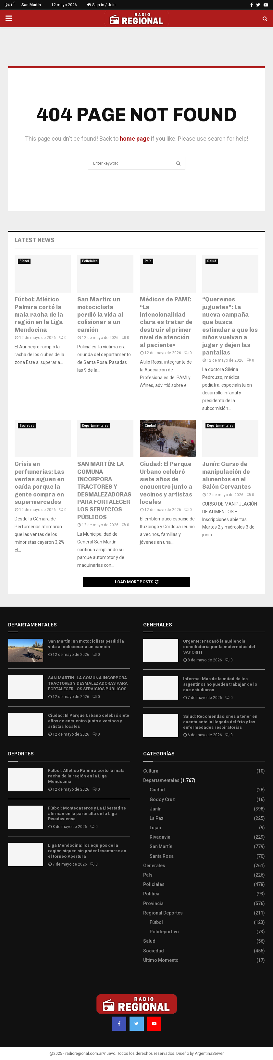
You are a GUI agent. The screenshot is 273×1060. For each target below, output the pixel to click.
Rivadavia (160, 837)
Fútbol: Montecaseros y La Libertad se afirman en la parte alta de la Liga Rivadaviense (87, 813)
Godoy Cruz (162, 799)
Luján (155, 827)
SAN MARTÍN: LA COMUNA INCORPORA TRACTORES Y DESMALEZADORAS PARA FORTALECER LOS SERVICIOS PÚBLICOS (104, 490)
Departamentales (95, 425)
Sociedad (26, 425)
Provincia (153, 903)
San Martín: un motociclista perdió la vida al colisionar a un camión (100, 314)
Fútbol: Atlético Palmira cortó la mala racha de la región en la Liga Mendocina (39, 314)
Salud (211, 261)
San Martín (161, 846)
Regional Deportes (163, 912)
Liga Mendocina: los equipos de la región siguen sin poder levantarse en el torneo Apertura (87, 851)
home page (135, 138)
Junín (156, 808)
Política (151, 893)
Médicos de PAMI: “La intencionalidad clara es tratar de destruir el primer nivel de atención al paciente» (166, 322)
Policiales (90, 261)
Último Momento (161, 960)
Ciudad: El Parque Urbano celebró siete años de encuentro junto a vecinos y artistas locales (166, 483)
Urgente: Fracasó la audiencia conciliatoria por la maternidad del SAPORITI (219, 647)
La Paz (157, 818)
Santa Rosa (162, 856)
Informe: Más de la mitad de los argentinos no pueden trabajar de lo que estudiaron (220, 684)
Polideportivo (164, 931)
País (148, 261)
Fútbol (24, 261)
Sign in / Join (101, 5)
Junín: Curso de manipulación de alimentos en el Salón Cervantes (226, 475)
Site (21, 883)
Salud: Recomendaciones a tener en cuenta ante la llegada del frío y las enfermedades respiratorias (220, 722)
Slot (12, 883)
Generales (154, 865)
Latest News (35, 240)
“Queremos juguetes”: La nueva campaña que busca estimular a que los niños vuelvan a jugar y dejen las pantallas (230, 326)
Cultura (150, 771)
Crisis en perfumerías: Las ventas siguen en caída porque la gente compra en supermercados (39, 483)
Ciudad (150, 425)
